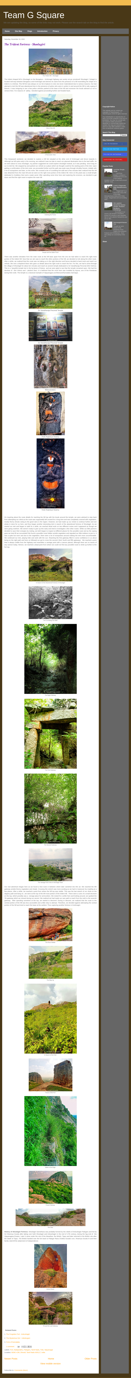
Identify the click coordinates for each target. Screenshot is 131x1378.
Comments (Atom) (21, 1370)
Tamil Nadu (35, 1350)
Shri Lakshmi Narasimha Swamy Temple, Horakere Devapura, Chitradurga (119, 206)
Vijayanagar (48, 1350)
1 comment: (10, 1346)
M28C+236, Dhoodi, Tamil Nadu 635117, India (28, 1352)
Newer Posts (10, 1358)
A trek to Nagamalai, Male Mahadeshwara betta (120, 187)
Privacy (56, 31)
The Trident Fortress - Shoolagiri (24, 44)
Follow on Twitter (115, 149)
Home (7, 31)
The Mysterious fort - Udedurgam (18, 1338)
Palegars (27, 1350)
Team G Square (33, 15)
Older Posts (91, 1358)
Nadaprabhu (18, 1350)
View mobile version (50, 1363)
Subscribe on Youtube (115, 160)
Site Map (18, 31)
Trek (41, 1350)
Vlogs (29, 31)
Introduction (42, 31)
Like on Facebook (115, 144)
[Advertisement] (115, 70)
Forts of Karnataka (13, 1342)
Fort (11, 1350)
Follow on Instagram (115, 154)
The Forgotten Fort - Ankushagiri (18, 1334)
